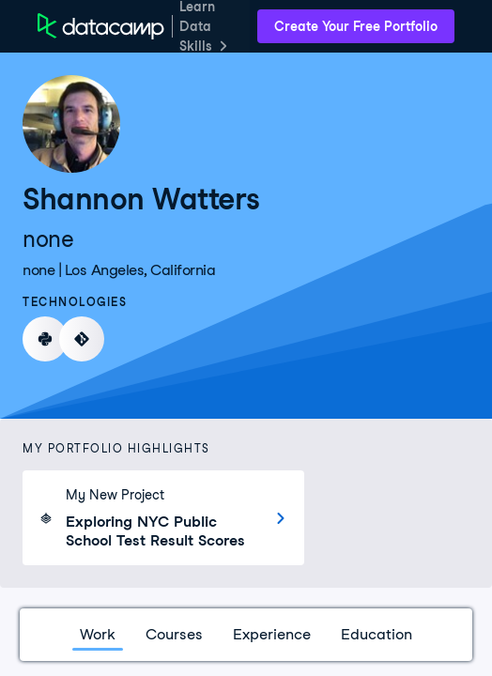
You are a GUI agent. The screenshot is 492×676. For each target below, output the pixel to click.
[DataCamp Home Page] (101, 26)
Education (376, 634)
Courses (174, 634)
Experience (272, 634)
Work (97, 634)
